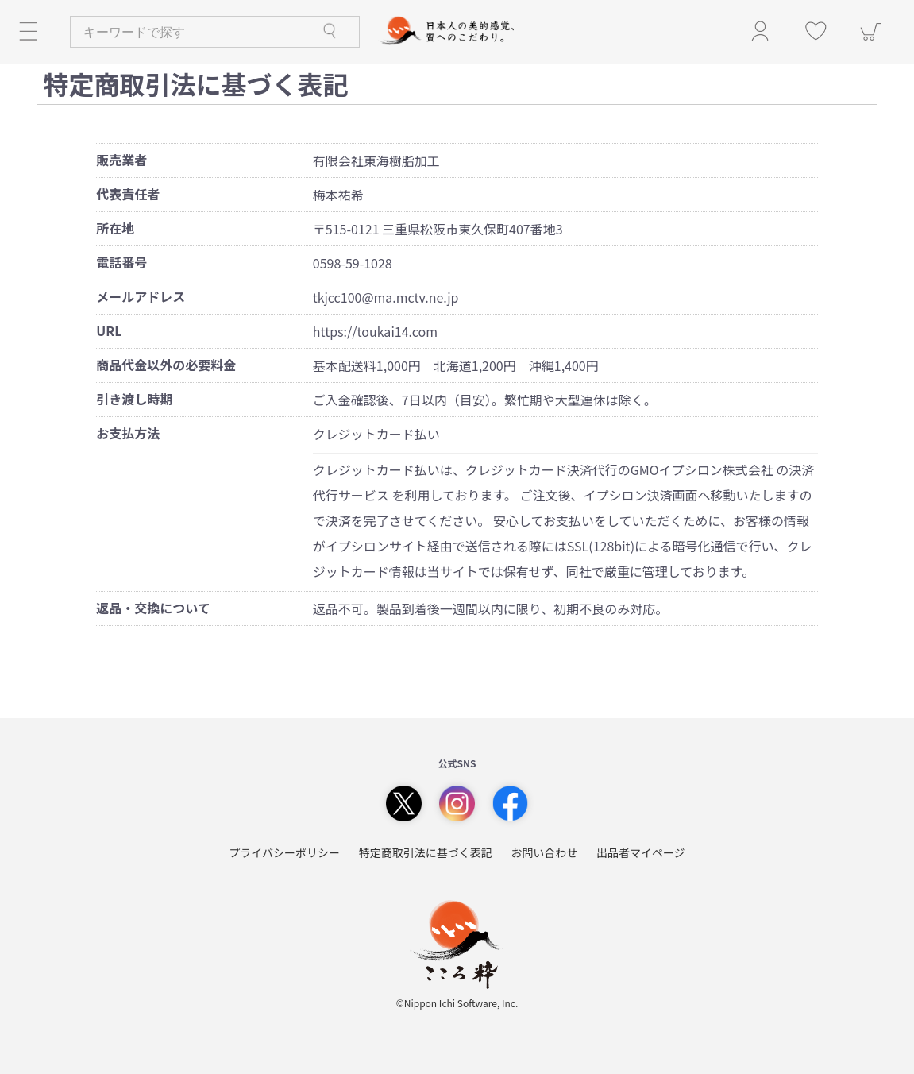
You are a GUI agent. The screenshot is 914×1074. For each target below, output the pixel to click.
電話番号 (121, 262)
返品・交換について (153, 608)
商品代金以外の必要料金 (166, 365)
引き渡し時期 (134, 399)
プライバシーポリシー (284, 852)
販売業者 (121, 160)
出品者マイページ (640, 852)
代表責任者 (128, 194)
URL (108, 331)
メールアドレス (140, 297)
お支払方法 (128, 433)
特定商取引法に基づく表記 (425, 852)
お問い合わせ (544, 852)
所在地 (115, 228)
